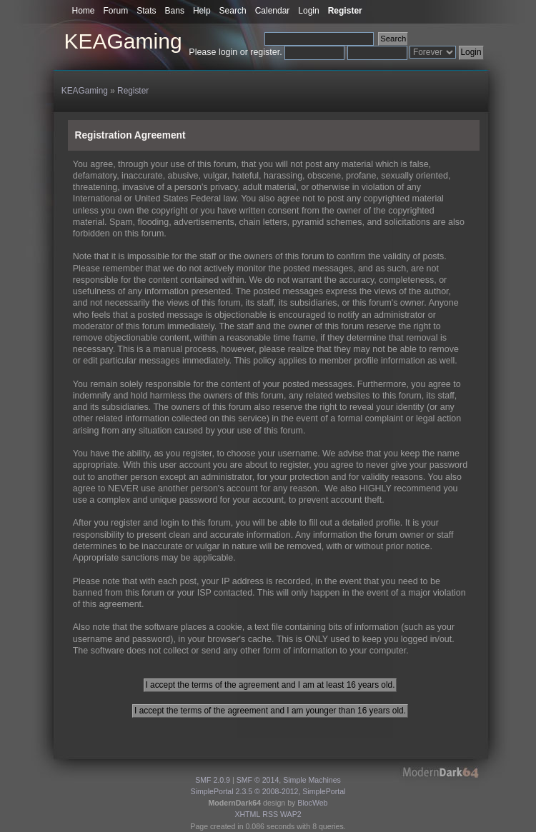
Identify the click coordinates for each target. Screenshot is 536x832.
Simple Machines (312, 780)
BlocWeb (312, 802)
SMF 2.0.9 (212, 780)
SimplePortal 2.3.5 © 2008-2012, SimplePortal (268, 791)
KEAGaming (123, 41)
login (228, 52)
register (264, 52)
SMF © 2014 (258, 780)
